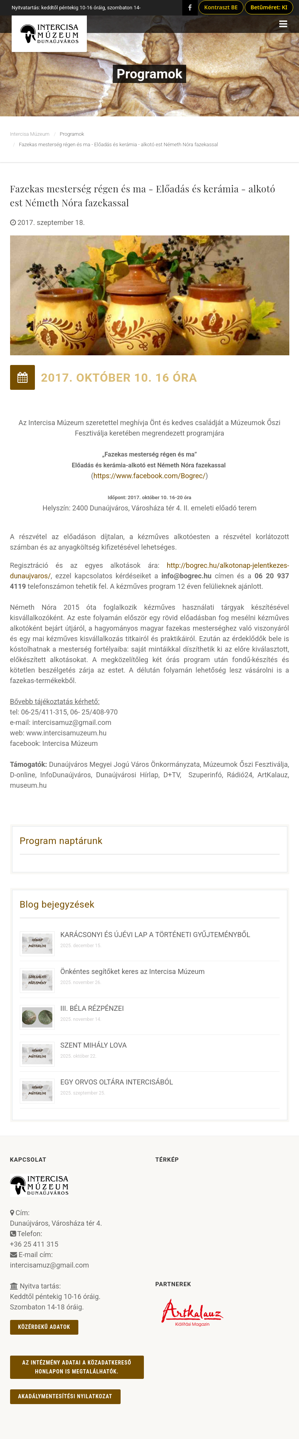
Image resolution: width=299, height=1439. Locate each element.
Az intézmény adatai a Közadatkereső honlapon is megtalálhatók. (76, 1367)
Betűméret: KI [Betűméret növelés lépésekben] (269, 7)
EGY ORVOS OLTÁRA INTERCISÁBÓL (116, 1082)
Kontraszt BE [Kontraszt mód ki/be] (221, 7)
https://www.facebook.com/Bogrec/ (149, 476)
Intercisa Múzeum (30, 134)
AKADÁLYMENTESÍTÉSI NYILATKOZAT (65, 1396)
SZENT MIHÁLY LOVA (93, 1045)
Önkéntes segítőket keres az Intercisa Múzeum (132, 971)
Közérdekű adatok (44, 1327)
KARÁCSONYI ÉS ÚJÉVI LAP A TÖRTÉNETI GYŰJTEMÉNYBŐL (155, 935)
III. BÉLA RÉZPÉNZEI (92, 1008)
